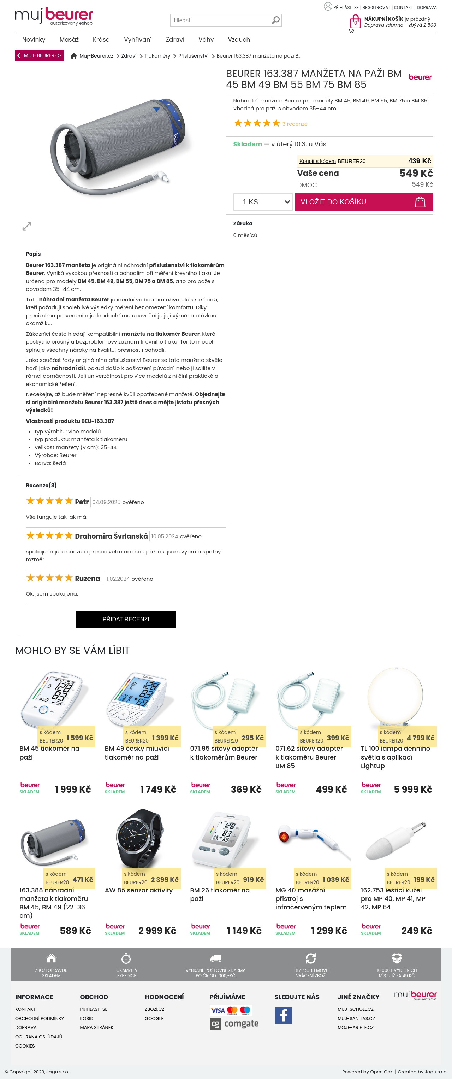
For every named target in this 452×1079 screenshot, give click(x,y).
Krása (101, 39)
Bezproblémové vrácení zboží (311, 972)
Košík (86, 1018)
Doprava (427, 8)
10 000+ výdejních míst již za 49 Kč (397, 972)
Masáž (69, 39)
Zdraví (175, 39)
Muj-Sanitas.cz (356, 1018)
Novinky (34, 39)
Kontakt (403, 8)
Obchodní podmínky (39, 1018)
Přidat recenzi (126, 619)
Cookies (25, 1046)
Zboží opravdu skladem (51, 972)
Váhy (206, 39)
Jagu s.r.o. (436, 1071)
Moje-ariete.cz (356, 1027)
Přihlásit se (346, 8)
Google (154, 1018)
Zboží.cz (154, 1009)
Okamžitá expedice (126, 972)
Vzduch (239, 39)
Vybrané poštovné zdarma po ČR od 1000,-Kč (216, 972)
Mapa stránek (97, 1027)
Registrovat (377, 8)
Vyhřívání (138, 39)
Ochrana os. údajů (39, 1036)
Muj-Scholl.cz (356, 1009)
